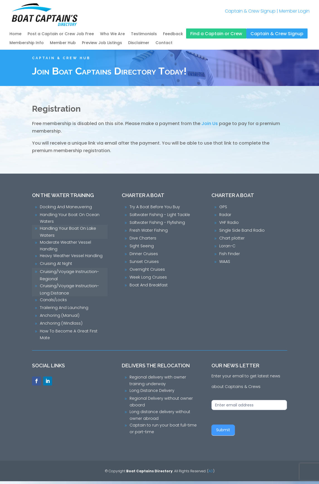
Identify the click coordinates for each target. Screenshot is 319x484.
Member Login (294, 11)
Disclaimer (138, 43)
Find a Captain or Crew (216, 34)
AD (210, 473)
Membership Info (26, 43)
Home (15, 34)
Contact (163, 43)
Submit (223, 432)
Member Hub (63, 43)
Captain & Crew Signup (250, 11)
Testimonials (144, 34)
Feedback (173, 34)
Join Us (209, 126)
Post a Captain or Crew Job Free (61, 34)
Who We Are (112, 34)
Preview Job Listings (102, 43)
